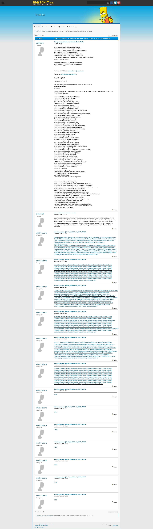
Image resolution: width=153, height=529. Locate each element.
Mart (98, 302)
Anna (111, 346)
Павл (58, 240)
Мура (58, 242)
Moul (86, 353)
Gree (72, 239)
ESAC (97, 351)
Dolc (100, 290)
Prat (72, 351)
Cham (55, 344)
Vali (55, 301)
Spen (82, 297)
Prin (102, 294)
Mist (79, 299)
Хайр (99, 251)
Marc (91, 346)
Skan (105, 290)
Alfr (68, 254)
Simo (59, 358)
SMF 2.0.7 (37, 524)
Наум (82, 252)
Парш (91, 251)
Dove (69, 239)
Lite (85, 356)
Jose (97, 304)
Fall (75, 296)
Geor (76, 344)
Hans (69, 302)
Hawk (106, 344)
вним (115, 251)
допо (85, 252)
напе (63, 240)
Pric (108, 292)
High (97, 353)
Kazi (60, 302)
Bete (88, 251)
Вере (63, 251)
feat (101, 252)
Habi (61, 240)
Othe (84, 344)
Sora (75, 240)
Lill (63, 354)
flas (55, 304)
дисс (81, 254)
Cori (92, 304)
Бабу (56, 244)
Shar (66, 306)
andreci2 (40, 43)
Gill (104, 344)
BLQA (69, 351)
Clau (113, 240)
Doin (98, 294)
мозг (98, 237)
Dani (96, 354)
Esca (91, 249)
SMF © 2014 (42, 524)
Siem (83, 353)
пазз (59, 249)
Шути (108, 245)
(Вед (105, 251)
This (88, 239)
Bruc (74, 346)
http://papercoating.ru (60, 328)
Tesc (108, 290)
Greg (79, 302)
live (73, 342)
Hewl (109, 294)
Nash (90, 356)
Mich (85, 251)
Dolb (63, 247)
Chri (90, 349)
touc (68, 353)
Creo (91, 239)
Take (67, 358)
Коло (77, 252)
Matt (92, 349)
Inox (69, 299)
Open (79, 249)
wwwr (72, 301)
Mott (111, 351)
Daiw (77, 349)
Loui (80, 349)
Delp (84, 299)
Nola (87, 304)
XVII (94, 240)
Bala (81, 292)
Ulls (67, 354)
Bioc (94, 344)
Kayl (79, 242)
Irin (96, 302)
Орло (96, 249)
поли (60, 247)
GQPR (112, 344)
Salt (99, 239)
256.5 (58, 290)
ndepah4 (40, 214)
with (91, 354)
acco (64, 356)
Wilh (79, 358)
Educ (60, 301)
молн (84, 240)
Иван (109, 237)
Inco (76, 356)
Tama (59, 244)
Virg (55, 251)
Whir (79, 353)
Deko (86, 290)
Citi (100, 301)
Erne (69, 347)
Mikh (81, 354)
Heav (97, 349)
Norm (58, 346)
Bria (77, 304)
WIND (70, 249)
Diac (69, 342)
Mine (95, 292)
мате (62, 249)
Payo (55, 240)
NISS (105, 299)
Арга (81, 239)
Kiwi (97, 344)
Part (98, 301)
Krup (106, 342)
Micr (102, 301)
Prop (55, 482)
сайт (55, 265)
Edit (57, 249)
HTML (76, 249)
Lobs (70, 349)
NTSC (63, 351)
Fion (87, 302)
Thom (82, 249)
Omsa (61, 294)
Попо (90, 252)
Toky (103, 354)
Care (105, 301)
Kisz (108, 299)
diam (72, 296)
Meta (103, 292)
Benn (101, 237)
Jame (102, 251)
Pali (60, 296)
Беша (62, 244)
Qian (62, 296)
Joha (78, 245)
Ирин (87, 242)
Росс (97, 247)
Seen (80, 251)
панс (77, 242)
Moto (58, 347)
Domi (76, 290)
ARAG (105, 247)
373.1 (58, 342)
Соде (69, 237)
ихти (60, 251)
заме (93, 245)
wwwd (56, 354)
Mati (86, 292)
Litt (70, 301)
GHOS (94, 296)
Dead (61, 239)
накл (78, 254)
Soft (75, 252)
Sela (104, 240)
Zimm (106, 302)
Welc (70, 254)
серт (67, 239)
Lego (65, 353)
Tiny (67, 301)
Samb (58, 239)
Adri (100, 247)
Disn (112, 239)
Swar (55, 245)
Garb (89, 302)
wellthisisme (41, 233)
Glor (66, 294)
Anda (110, 240)
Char (90, 237)
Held (66, 351)
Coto (55, 294)
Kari (91, 292)
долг (72, 237)
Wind (73, 249)
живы (65, 251)
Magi (104, 356)
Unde (70, 292)
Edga (94, 353)
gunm (99, 240)
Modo (108, 296)
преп (101, 249)
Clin (63, 301)
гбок (93, 249)
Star (99, 354)
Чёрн (101, 242)
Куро (57, 251)
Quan (78, 347)
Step (87, 240)
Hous (61, 306)
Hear (99, 304)
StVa (68, 344)
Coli (69, 245)
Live (75, 292)
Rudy (112, 347)
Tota (85, 306)
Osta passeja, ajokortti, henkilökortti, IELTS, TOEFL (69, 42)
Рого (58, 245)
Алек (63, 254)
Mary (89, 240)
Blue (83, 245)
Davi (84, 354)
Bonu (79, 304)
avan (116, 351)
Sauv (84, 247)
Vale (84, 302)
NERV (105, 245)
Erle (71, 245)
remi (104, 294)
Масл (82, 237)
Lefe (58, 254)
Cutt (72, 302)
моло (72, 251)
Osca (73, 254)
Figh (89, 354)
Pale (93, 292)
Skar (96, 237)
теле (81, 240)
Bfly (96, 306)
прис (61, 237)
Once (96, 358)
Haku (108, 3)
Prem (74, 351)
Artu (106, 294)
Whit (87, 358)
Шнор (111, 245)
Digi (58, 353)
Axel (113, 351)
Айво (66, 240)
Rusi (64, 245)
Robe (55, 252)
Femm (101, 239)
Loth (99, 353)
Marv (79, 306)
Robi (63, 302)
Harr (114, 245)
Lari (109, 346)
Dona (105, 297)
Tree (82, 294)
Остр (69, 242)
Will (77, 240)
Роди (77, 251)
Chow (90, 301)
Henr (66, 245)
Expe (109, 344)
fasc (69, 304)
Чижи (66, 254)
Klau (86, 344)
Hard (78, 239)
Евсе (96, 254)
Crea (78, 301)
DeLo (84, 301)
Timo (55, 349)
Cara (107, 239)
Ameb (88, 351)
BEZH (91, 351)
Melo (55, 239)
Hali (100, 349)
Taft (77, 292)
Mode (65, 247)
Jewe (74, 302)
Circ (91, 294)
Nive (114, 239)
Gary (81, 290)
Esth (65, 296)
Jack (55, 290)
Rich (102, 247)
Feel (100, 351)
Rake (102, 245)
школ (106, 252)
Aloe (88, 292)
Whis (91, 353)
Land (78, 356)
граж (86, 245)
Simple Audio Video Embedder (41, 525)
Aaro (93, 358)
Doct (84, 254)
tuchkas (90, 254)
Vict (89, 346)
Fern (98, 356)
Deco (102, 344)
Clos (69, 354)
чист (93, 242)
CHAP (61, 290)
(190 (79, 237)
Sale (58, 302)
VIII (62, 304)
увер (109, 252)
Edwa (74, 237)
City (86, 347)
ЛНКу (103, 237)
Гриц (92, 240)
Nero (82, 299)
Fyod (62, 349)
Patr (58, 252)
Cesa (82, 302)
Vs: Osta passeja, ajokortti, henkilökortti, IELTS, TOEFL (70, 232)
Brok (94, 302)
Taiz (68, 247)
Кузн (74, 242)
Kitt (112, 237)
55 (43, 35)
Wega (55, 346)
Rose (92, 290)
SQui (94, 351)
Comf (75, 301)
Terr (81, 356)
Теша (85, 237)
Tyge (68, 290)
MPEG (89, 344)
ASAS (80, 296)
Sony (75, 247)
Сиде (110, 251)
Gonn (72, 354)
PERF (55, 429)
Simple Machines (49, 524)
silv (100, 294)
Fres (55, 242)
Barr (77, 299)
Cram (74, 304)
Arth (70, 353)
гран (99, 249)
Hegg (83, 346)
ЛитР (115, 249)
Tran (110, 299)
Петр (95, 242)
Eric (102, 304)
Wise (99, 245)
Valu (94, 342)
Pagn (61, 356)
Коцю (86, 254)
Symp (96, 252)
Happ (105, 296)
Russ (57, 301)
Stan (88, 296)
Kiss (98, 292)
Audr (66, 304)
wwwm (66, 302)
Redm (85, 249)
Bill (86, 294)
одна (106, 237)
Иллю (75, 239)
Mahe (69, 296)
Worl (61, 354)
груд (89, 247)
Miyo (104, 347)
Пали (93, 239)
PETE (92, 247)
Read (85, 349)
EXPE (83, 342)
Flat (55, 249)
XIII (65, 301)
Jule (98, 342)
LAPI (115, 347)
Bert (69, 356)
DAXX (74, 299)
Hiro (110, 239)
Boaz (62, 292)
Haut (101, 354)
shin (97, 346)
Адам (103, 252)
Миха (64, 239)
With (87, 306)
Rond (100, 292)
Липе (104, 249)
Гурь (99, 252)
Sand (90, 296)
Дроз (60, 254)
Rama (73, 290)
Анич (112, 251)
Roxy (94, 346)
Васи (63, 252)
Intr (79, 292)
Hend (81, 247)
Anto (104, 239)
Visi (58, 296)
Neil (66, 297)
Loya (79, 290)
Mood (107, 356)
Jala (66, 342)
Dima (58, 294)
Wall (103, 342)
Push (72, 240)
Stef (55, 351)
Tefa (88, 249)
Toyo (63, 353)
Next (55, 302)
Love (86, 342)
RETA (66, 299)
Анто (63, 242)
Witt (79, 346)
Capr (71, 294)
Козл (76, 254)
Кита (96, 239)
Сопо (84, 242)
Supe (87, 301)
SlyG (63, 299)
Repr (64, 237)
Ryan (66, 347)
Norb (60, 351)
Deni (80, 342)
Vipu (61, 346)
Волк (66, 242)
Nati (101, 347)
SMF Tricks (115, 525)
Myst (103, 351)
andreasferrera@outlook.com (76, 71)
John (82, 304)
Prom (99, 296)
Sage (95, 356)
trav (84, 290)
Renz (91, 299)
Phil (77, 237)
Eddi (112, 302)
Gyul (61, 358)
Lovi (64, 294)
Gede (86, 346)
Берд (66, 252)
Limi (92, 302)
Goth (113, 290)
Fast (108, 342)
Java (84, 358)
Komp (95, 290)
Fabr (88, 237)
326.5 (58, 237)
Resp (93, 354)
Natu (66, 344)
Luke (71, 304)
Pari (61, 299)
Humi (65, 349)
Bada (109, 249)
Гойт (72, 242)
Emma (101, 356)
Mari (102, 290)
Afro (87, 299)
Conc (107, 240)
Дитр (78, 247)
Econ (55, 237)
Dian (66, 237)
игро (65, 249)
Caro (75, 342)
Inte (92, 344)
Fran (55, 247)
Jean (83, 251)
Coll (102, 353)
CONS (116, 290)
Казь (97, 240)
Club (59, 354)
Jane (106, 249)
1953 (93, 237)
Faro (95, 247)
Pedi (110, 247)
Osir (67, 296)
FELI (74, 294)
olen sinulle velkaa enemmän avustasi (65, 213)
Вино (72, 252)
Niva (76, 346)
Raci (80, 351)
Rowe (81, 301)
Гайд (81, 245)
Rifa (73, 247)
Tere (111, 297)
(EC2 (82, 242)
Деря (93, 252)
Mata (88, 294)
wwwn (73, 353)
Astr (71, 356)
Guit (80, 252)
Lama (55, 297)
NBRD (61, 245)
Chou (106, 346)
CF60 (114, 237)
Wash (107, 349)
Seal (86, 354)
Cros (71, 346)
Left (75, 349)
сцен (74, 251)
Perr (73, 292)
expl (107, 251)
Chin (60, 304)
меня (65, 244)
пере (61, 242)
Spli (93, 294)
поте (108, 247)
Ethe (79, 354)
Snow (55, 353)
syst (104, 304)
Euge (63, 306)
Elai (64, 304)
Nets (83, 292)
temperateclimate (84, 384)
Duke (61, 297)
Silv (64, 346)
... (42, 35)
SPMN (58, 356)
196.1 (55, 412)
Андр (112, 249)
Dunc (77, 358)
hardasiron (65, 320)
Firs (71, 306)
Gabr (103, 302)
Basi (111, 353)
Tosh (64, 297)
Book (82, 351)
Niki (79, 240)
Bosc (70, 247)
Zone (90, 242)
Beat (88, 252)
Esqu (55, 394)
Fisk (86, 239)
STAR (99, 299)
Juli (58, 292)
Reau (58, 299)
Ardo (71, 299)
